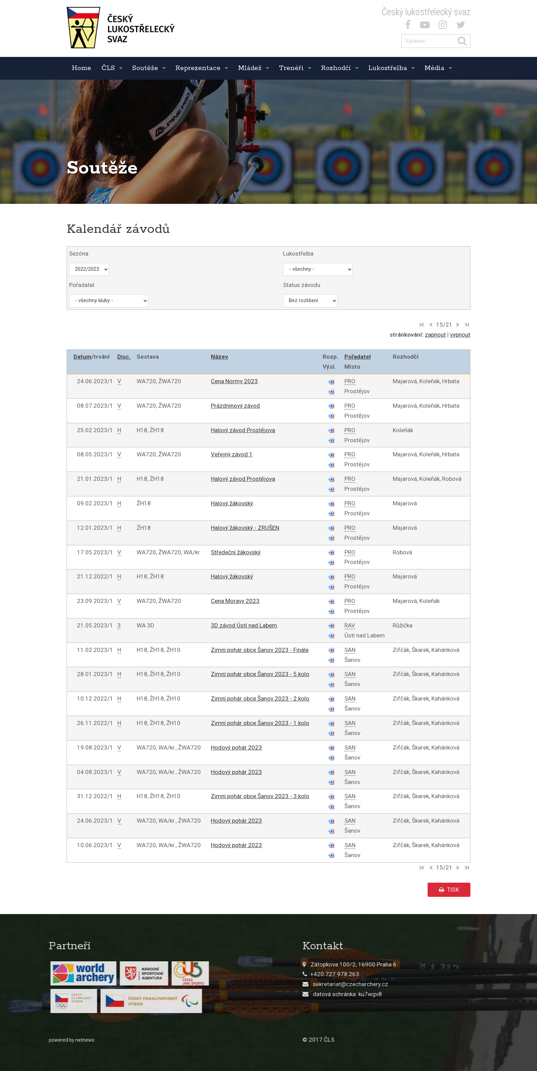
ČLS (108, 68)
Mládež (250, 68)
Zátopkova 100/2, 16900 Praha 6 (424, 964)
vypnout (460, 334)
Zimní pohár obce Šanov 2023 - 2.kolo (260, 698)
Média (434, 68)
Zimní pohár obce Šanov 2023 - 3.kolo (260, 796)
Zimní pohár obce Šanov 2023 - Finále (260, 649)
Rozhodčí (336, 68)
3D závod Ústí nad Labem (244, 625)
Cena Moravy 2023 (235, 600)
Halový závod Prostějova (243, 430)
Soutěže (145, 68)
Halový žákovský (232, 503)
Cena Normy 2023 (234, 381)
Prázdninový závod (235, 405)
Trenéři (291, 68)
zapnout (435, 334)
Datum (82, 356)
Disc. (124, 356)
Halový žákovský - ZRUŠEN (245, 527)
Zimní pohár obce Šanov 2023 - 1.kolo (260, 723)
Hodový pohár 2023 (236, 747)
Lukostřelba (387, 68)
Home (81, 68)
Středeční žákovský (236, 552)
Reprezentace (198, 68)
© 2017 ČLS (389, 1039)
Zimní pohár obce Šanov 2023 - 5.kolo (260, 674)
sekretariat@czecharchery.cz (421, 984)
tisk (449, 889)
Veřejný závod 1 (232, 454)
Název (219, 356)
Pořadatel (357, 356)
